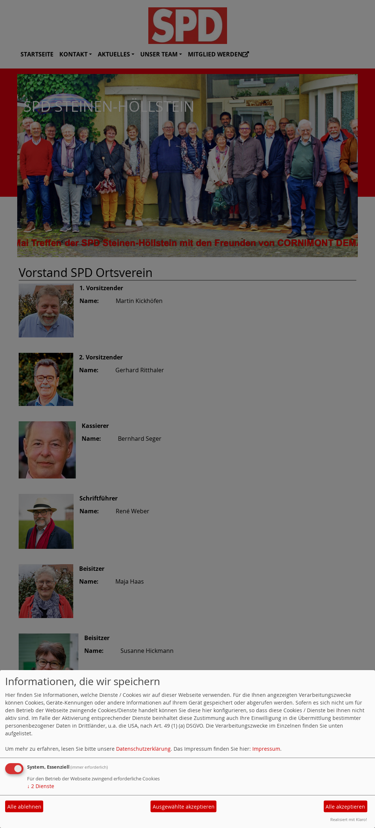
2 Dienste (40, 786)
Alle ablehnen (24, 806)
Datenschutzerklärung (143, 748)
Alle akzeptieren (345, 806)
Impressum (266, 748)
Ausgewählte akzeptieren (184, 806)
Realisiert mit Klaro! (348, 819)
